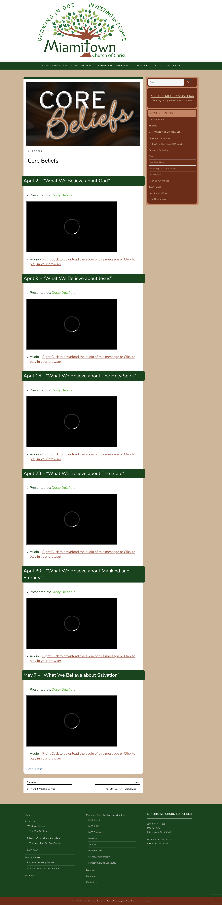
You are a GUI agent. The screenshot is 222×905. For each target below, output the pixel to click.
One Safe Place (156, 162)
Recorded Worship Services (41, 862)
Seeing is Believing (158, 150)
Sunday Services (82, 65)
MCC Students (95, 832)
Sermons (105, 65)
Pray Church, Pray (158, 193)
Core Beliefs (155, 174)
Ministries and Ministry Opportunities (105, 815)
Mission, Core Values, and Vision (44, 838)
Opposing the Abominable (162, 168)
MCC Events (94, 820)
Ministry (153, 125)
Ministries (124, 65)
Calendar (141, 65)
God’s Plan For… (157, 119)
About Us (59, 65)
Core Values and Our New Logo (165, 131)
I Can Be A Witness (159, 180)
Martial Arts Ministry (99, 856)
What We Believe (36, 826)
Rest (151, 156)
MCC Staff (32, 850)
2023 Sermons (34, 769)
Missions (92, 838)
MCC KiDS (93, 826)
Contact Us (173, 65)
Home (45, 65)
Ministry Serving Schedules (102, 862)
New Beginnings (157, 199)
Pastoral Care (95, 850)
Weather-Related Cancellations (43, 868)
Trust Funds (155, 186)
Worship (92, 844)
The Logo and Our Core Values (45, 843)
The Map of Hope (38, 831)
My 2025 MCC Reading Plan (172, 96)
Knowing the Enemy (159, 138)
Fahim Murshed (145, 901)
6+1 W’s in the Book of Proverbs (166, 144)
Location (156, 65)
